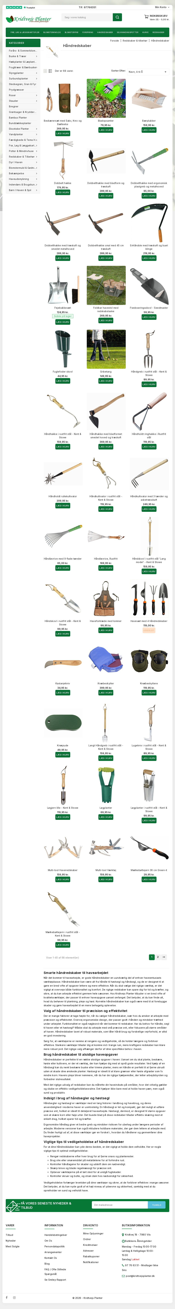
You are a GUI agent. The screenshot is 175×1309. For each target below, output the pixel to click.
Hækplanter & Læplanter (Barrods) (24, 61)
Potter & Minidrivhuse (21, 151)
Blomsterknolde (52, 32)
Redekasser (158, 32)
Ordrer (87, 1240)
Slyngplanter (16, 73)
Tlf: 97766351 (87, 7)
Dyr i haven (16, 162)
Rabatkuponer (91, 1257)
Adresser (88, 1251)
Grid (46, 71)
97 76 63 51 (130, 1267)
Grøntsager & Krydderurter (24, 112)
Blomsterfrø (71, 32)
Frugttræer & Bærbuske (23, 67)
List (50, 71)
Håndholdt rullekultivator (63, 496)
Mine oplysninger (93, 1234)
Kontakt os (51, 1258)
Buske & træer (18, 56)
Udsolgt (149, 630)
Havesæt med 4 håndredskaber (149, 621)
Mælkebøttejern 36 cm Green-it (149, 870)
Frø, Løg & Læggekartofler (25, 32)
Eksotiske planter (19, 128)
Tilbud (9, 1236)
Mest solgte (13, 1247)
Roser (13, 95)
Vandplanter (16, 134)
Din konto (90, 1226)
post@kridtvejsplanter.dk (140, 1277)
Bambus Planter (18, 117)
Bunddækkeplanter (20, 123)
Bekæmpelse (17, 173)
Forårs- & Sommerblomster (24, 50)
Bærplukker (149, 120)
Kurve (145, 32)
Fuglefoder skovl (63, 371)
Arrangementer (53, 1253)
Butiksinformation (136, 1226)
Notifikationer (91, 1263)
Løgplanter (106, 807)
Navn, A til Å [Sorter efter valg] (148, 72)
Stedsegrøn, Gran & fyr (22, 84)
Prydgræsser (16, 89)
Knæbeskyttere (149, 683)
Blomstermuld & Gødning (23, 167)
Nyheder (11, 1241)
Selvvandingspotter (127, 32)
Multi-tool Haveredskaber (63, 870)
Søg (117, 17)
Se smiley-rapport (55, 1280)
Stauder (14, 100)
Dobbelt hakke (62, 183)
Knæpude (62, 745)
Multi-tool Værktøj (106, 870)
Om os (48, 1241)
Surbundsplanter (19, 78)
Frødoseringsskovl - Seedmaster (149, 307)
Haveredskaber (105, 32)
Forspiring (87, 32)
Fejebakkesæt (63, 307)
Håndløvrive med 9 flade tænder (63, 558)
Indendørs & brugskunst (23, 184)
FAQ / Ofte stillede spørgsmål (55, 1272)
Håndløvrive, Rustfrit (106, 558)
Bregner (13, 106)
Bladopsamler (106, 120)
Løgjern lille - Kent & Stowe (62, 807)
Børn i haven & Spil (20, 190)
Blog (47, 1264)
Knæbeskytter (106, 683)
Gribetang (106, 371)
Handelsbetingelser (56, 1236)
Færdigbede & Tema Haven (24, 139)
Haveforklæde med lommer (106, 621)
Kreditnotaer (90, 1246)
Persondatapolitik (55, 1247)
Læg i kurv (62, 133)
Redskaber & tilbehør (22, 156)
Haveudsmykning (19, 179)
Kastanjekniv (62, 683)
